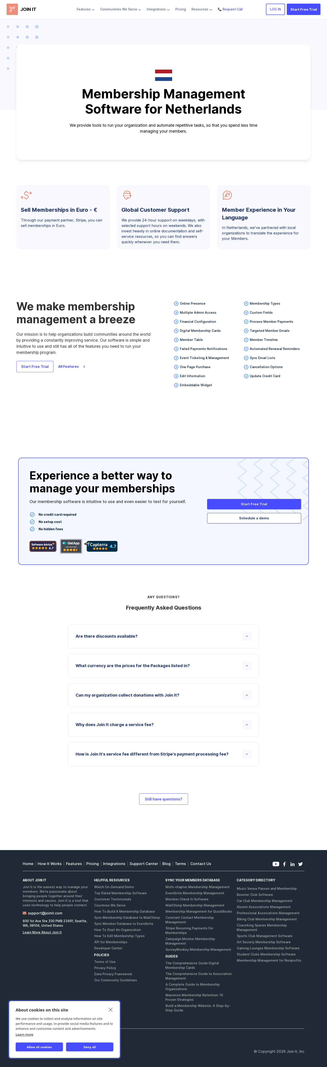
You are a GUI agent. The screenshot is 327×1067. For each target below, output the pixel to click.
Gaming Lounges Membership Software (268, 948)
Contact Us (200, 863)
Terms (180, 863)
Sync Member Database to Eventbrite (123, 924)
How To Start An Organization (117, 930)
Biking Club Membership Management (267, 919)
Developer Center (108, 948)
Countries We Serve (110, 905)
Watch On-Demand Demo (114, 887)
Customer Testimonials (112, 899)
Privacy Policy (105, 968)
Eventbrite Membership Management (195, 893)
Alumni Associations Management (264, 907)
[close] (110, 1009)
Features (74, 863)
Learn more (24, 1034)
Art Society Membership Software (264, 942)
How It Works (50, 863)
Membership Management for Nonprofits (269, 960)
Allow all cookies (39, 1047)
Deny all (90, 1047)
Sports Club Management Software (264, 936)
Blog (166, 863)
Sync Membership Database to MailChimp (127, 917)
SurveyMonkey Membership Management (198, 949)
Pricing (92, 863)
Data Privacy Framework (113, 974)
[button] (85, 9)
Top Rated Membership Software (120, 893)
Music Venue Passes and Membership (267, 888)
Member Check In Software (187, 899)
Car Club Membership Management (264, 901)
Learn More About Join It (42, 932)
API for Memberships (110, 942)
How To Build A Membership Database (124, 911)
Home (28, 863)
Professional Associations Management (268, 913)
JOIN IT (28, 9)
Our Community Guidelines (115, 980)
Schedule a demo (254, 518)
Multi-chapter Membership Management (198, 887)
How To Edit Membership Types (119, 936)
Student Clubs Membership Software (266, 954)
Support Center (144, 863)
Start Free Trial (303, 9)
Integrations (114, 863)
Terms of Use (105, 962)
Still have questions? (163, 799)
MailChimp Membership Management (195, 905)
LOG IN (275, 9)
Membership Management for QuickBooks (199, 911)
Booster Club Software (255, 895)
